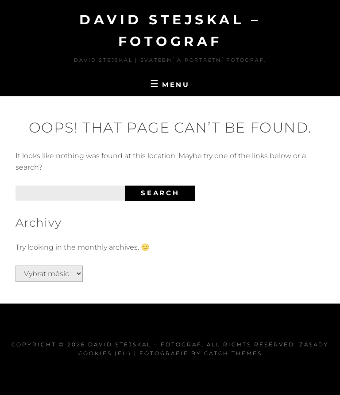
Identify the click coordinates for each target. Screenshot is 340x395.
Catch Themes (233, 353)
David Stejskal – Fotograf (145, 344)
